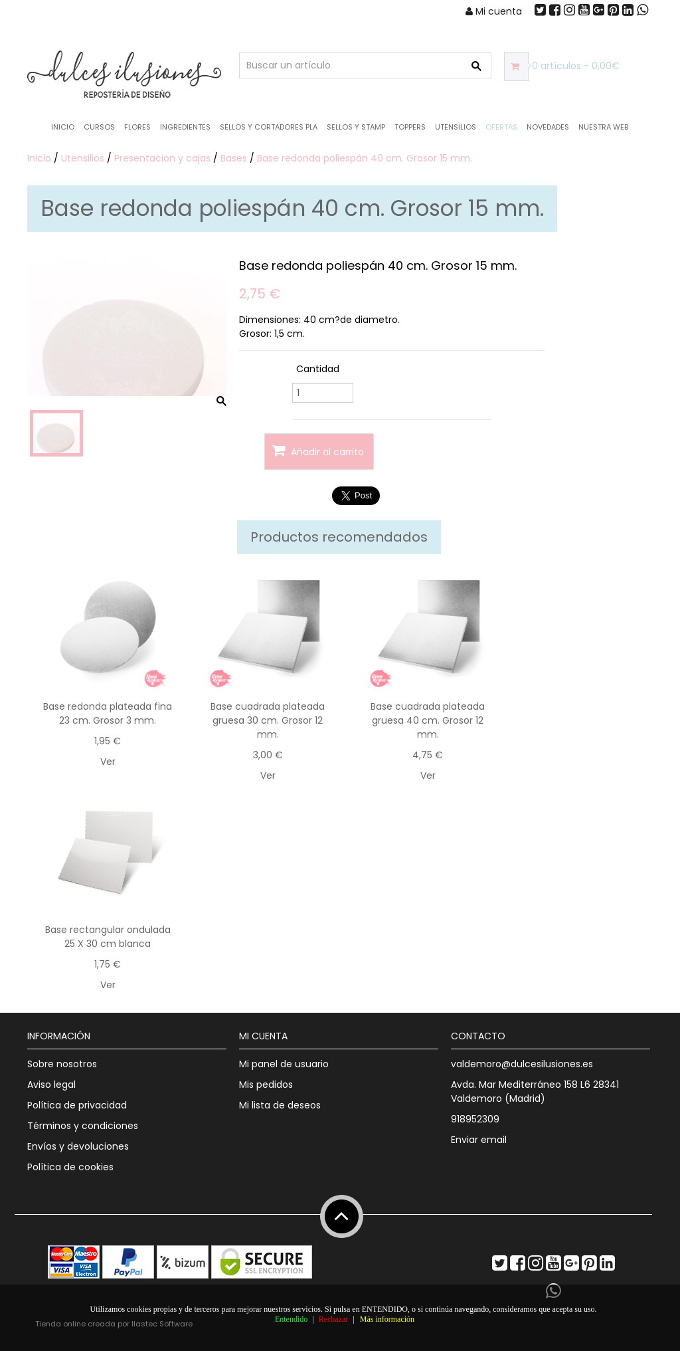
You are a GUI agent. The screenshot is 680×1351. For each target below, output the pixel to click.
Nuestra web (603, 127)
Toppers (410, 127)
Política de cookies (70, 1167)
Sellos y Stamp (356, 127)
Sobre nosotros (62, 1064)
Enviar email (479, 1139)
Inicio (62, 127)
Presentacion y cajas (162, 158)
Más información (387, 1319)
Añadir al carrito (318, 451)
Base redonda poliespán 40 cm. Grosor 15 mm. (364, 158)
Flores (137, 127)
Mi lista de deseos (280, 1105)
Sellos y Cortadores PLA (268, 127)
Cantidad (317, 368)
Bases (233, 158)
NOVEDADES (548, 127)
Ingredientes (185, 127)
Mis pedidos (266, 1084)
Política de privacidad (77, 1105)
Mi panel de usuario (284, 1064)
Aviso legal (51, 1084)
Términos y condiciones (82, 1125)
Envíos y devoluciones (78, 1146)
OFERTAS (501, 127)
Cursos (99, 127)
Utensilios (455, 127)
